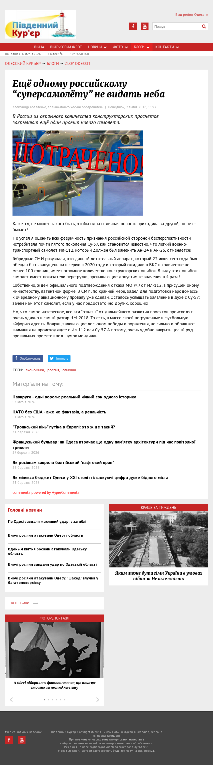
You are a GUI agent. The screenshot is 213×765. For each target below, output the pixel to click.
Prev (11, 699)
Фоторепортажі (55, 618)
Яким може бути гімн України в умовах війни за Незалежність (158, 575)
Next (97, 699)
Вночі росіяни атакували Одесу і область (45, 535)
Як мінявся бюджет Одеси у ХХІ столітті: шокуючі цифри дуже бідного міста (90, 477)
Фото (120, 47)
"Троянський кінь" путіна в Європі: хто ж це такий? (63, 427)
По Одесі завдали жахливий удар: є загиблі (47, 521)
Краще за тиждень (158, 507)
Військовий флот (66, 47)
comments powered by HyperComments (46, 492)
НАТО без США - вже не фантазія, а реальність (59, 412)
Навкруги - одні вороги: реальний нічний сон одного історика (74, 397)
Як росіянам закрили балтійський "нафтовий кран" (63, 462)
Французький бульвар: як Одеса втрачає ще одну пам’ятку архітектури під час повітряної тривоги (104, 444)
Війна (39, 47)
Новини (97, 47)
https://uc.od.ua (40, 26)
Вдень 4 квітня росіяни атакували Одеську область (47, 551)
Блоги (142, 47)
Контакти (167, 47)
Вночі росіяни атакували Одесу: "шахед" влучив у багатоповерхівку (53, 580)
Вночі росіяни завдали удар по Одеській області (52, 564)
